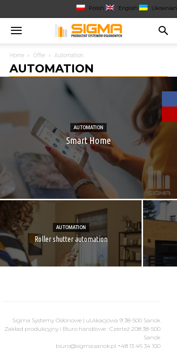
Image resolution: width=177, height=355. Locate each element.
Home (16, 55)
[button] (16, 31)
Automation (88, 127)
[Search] (164, 31)
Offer (39, 55)
